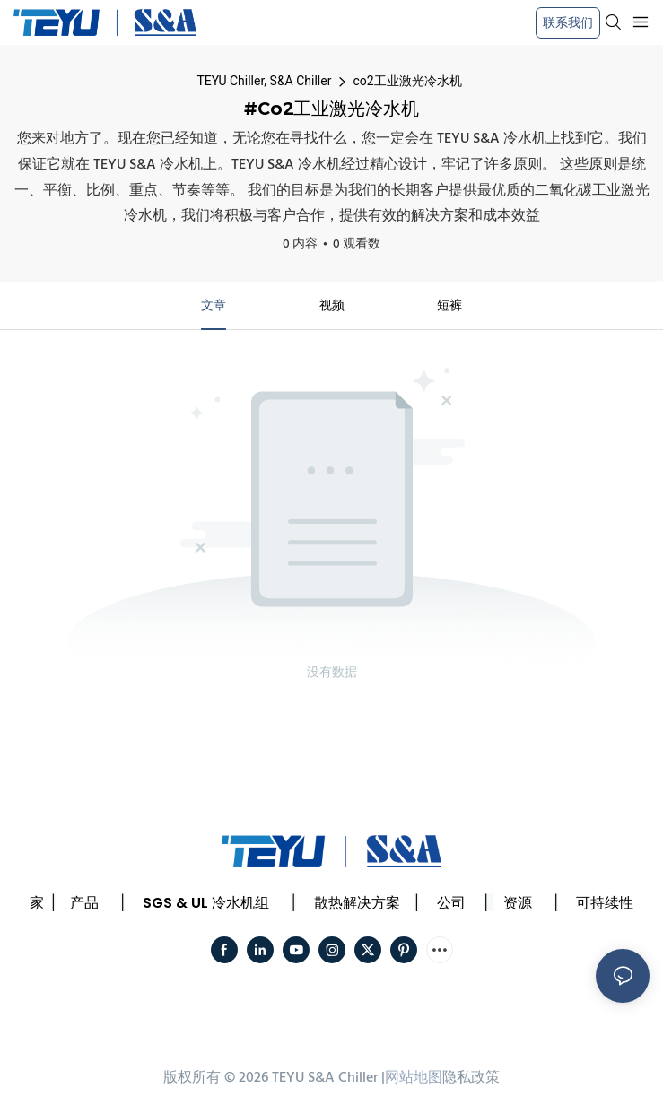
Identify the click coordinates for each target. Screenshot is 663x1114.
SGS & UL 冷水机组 (206, 902)
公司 (451, 902)
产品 (84, 902)
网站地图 (413, 1078)
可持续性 (604, 902)
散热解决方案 (357, 902)
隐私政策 (471, 1078)
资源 (517, 902)
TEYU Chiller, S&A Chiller (263, 81)
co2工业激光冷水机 (407, 81)
